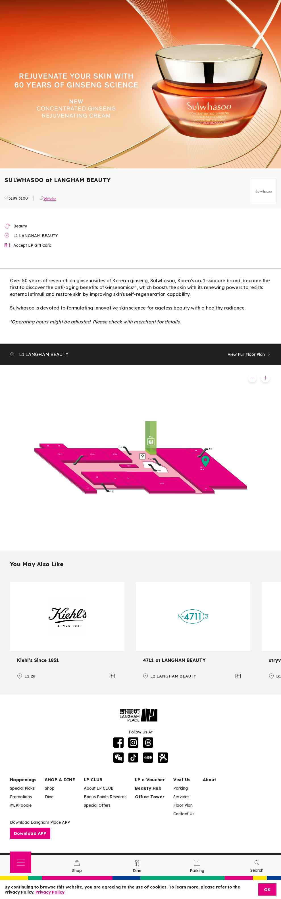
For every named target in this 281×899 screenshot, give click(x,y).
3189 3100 (18, 198)
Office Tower (150, 796)
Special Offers (97, 805)
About (209, 779)
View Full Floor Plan (249, 354)
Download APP (30, 833)
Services (181, 796)
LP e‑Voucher (150, 779)
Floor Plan (183, 805)
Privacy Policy (50, 892)
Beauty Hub (148, 788)
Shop (50, 788)
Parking (180, 788)
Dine (49, 796)
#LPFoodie (21, 805)
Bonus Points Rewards (105, 796)
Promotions (21, 796)
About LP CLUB (99, 788)
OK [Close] (267, 889)
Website (49, 198)
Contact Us (183, 813)
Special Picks (22, 788)
